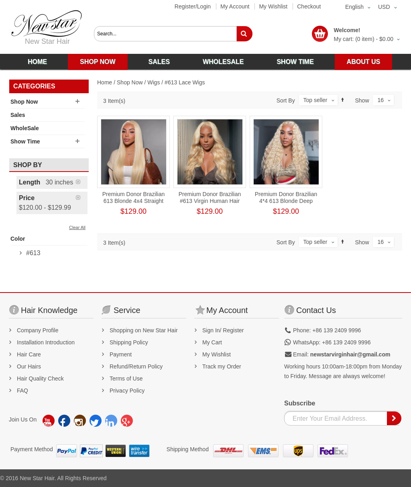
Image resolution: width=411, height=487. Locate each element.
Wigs (153, 82)
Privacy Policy (127, 390)
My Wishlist (273, 6)
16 (380, 100)
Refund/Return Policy (136, 366)
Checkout (309, 6)
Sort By (286, 100)
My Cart (212, 342)
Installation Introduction (46, 342)
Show (362, 100)
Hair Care (29, 354)
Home (104, 82)
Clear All (77, 227)
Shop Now (130, 82)
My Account (234, 6)
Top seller (315, 100)
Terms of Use (126, 378)
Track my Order (221, 366)
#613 (33, 253)
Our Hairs (29, 366)
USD (384, 7)
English (354, 7)
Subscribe (299, 403)
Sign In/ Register (223, 330)
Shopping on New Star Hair (144, 330)
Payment (121, 354)
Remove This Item (81, 182)
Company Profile (38, 330)
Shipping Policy (129, 342)
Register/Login (193, 6)
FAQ (22, 390)
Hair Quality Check (40, 378)
